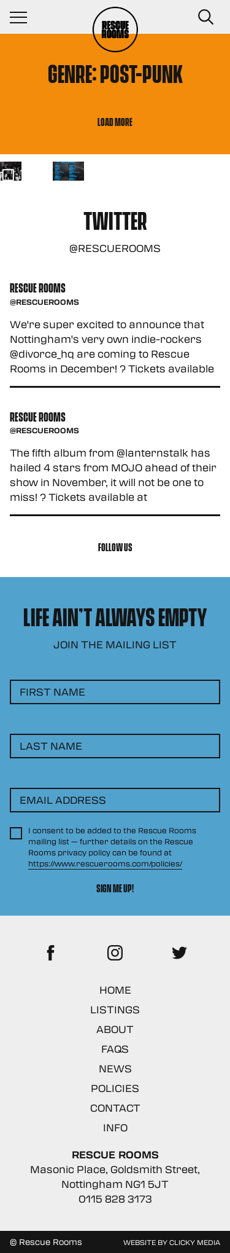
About (115, 1029)
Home (115, 990)
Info (115, 1127)
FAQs (115, 1049)
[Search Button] (205, 17)
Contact (115, 1108)
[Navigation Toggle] (24, 17)
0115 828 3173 (115, 1199)
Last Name (51, 746)
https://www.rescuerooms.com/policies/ (105, 863)
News (115, 1068)
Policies (115, 1088)
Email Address (63, 800)
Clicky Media (194, 1242)
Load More (115, 121)
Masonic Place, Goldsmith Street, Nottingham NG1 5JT (115, 1176)
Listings (115, 1009)
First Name (52, 692)
